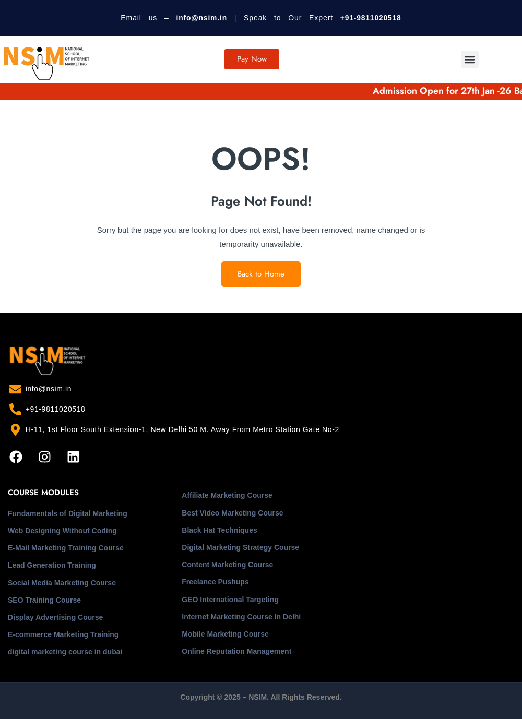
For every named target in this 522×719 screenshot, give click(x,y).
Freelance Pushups (215, 582)
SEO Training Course (44, 600)
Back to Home (261, 274)
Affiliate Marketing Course (227, 495)
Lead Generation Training (52, 565)
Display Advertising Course (55, 617)
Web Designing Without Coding (62, 530)
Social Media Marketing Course (62, 583)
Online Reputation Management (236, 651)
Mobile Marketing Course (225, 634)
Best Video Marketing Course (232, 513)
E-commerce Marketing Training (63, 634)
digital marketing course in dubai (65, 652)
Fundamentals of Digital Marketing (67, 513)
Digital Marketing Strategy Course (240, 547)
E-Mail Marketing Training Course (66, 548)
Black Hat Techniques (219, 530)
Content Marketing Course (227, 564)
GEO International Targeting (230, 599)
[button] (470, 59)
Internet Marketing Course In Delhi (241, 617)
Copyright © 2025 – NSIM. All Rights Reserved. (260, 697)
